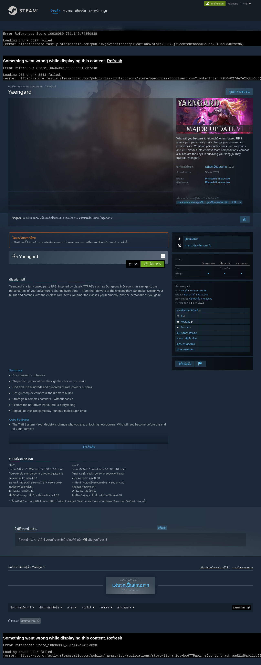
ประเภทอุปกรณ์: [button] (222, 625)
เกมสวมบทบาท (198, 295)
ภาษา (245, 3)
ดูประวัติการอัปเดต (187, 337)
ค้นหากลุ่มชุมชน (185, 354)
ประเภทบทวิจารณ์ (20, 612)
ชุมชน (67, 11)
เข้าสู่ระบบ (233, 3)
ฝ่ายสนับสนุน (98, 11)
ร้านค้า (55, 11)
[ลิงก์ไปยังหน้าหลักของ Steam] (26, 14)
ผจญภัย (185, 295)
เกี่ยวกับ (80, 11)
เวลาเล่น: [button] (106, 625)
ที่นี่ (85, 544)
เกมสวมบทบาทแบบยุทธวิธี (190, 207)
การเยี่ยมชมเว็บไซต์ (189, 315)
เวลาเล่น (104, 612)
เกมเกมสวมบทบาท (32, 91)
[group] (130, 626)
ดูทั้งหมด (162, 532)
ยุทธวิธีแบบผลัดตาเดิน (217, 207)
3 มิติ (234, 207)
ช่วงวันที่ (86, 612)
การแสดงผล (124, 612)
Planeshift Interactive (217, 183)
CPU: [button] (189, 625)
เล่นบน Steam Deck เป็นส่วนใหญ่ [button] (136, 625)
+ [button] (240, 207)
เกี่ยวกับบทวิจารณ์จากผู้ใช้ (214, 572)
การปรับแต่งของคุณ (242, 572)
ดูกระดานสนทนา (186, 348)
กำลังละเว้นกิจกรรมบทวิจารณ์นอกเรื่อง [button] (73, 625)
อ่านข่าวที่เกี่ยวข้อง (187, 343)
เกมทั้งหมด (14, 91)
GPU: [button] (203, 625)
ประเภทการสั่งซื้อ (49, 612)
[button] (152, 269)
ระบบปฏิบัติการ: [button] (169, 625)
